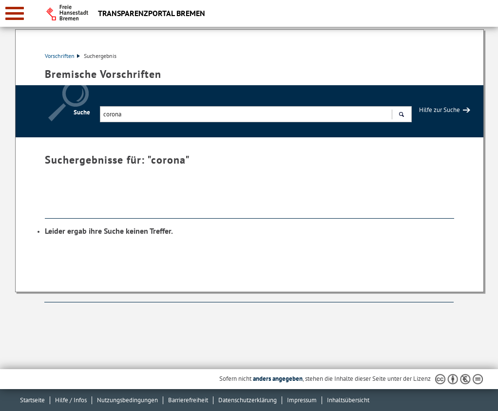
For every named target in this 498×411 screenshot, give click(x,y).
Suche (82, 112)
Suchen (401, 115)
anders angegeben (278, 378)
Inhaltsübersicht (348, 400)
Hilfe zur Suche (439, 110)
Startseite (32, 400)
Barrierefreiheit (188, 400)
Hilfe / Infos (71, 400)
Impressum (302, 400)
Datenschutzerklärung (247, 400)
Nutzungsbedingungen (127, 400)
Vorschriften (62, 55)
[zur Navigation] (14, 13)
